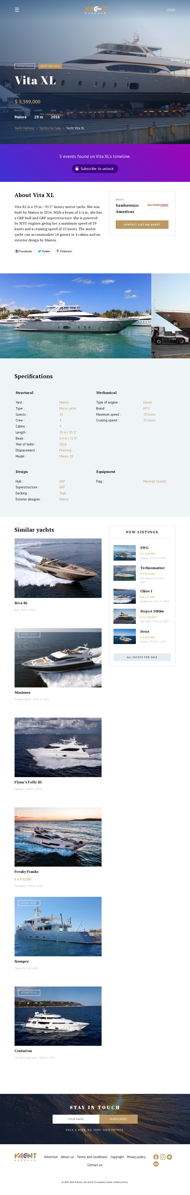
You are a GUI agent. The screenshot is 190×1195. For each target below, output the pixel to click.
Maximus (22, 692)
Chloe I (146, 591)
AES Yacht (145, 621)
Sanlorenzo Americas (127, 208)
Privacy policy (136, 1157)
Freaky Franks (26, 871)
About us (67, 1157)
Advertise (51, 1157)
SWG (144, 547)
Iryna (144, 631)
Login (171, 10)
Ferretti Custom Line (26, 1057)
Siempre (22, 961)
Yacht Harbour (96, 10)
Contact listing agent (142, 224)
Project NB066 (152, 611)
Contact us (94, 1165)
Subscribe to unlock (97, 168)
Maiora (20, 116)
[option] (75, 315)
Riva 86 (21, 602)
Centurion (23, 1050)
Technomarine (152, 568)
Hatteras (19, 789)
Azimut (144, 558)
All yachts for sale (142, 657)
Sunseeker (20, 885)
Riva (17, 609)
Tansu (18, 968)
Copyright (117, 1157)
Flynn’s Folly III (28, 782)
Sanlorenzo (146, 601)
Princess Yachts (23, 699)
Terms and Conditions (92, 1157)
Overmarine (147, 578)
